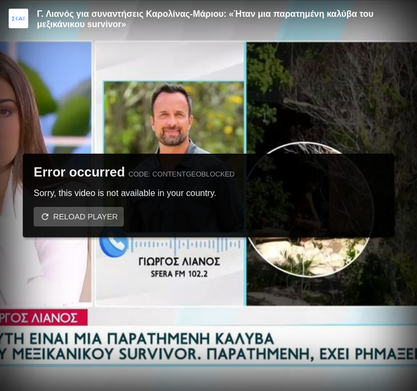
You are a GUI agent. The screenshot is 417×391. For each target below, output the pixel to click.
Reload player (85, 216)
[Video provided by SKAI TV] (18, 18)
